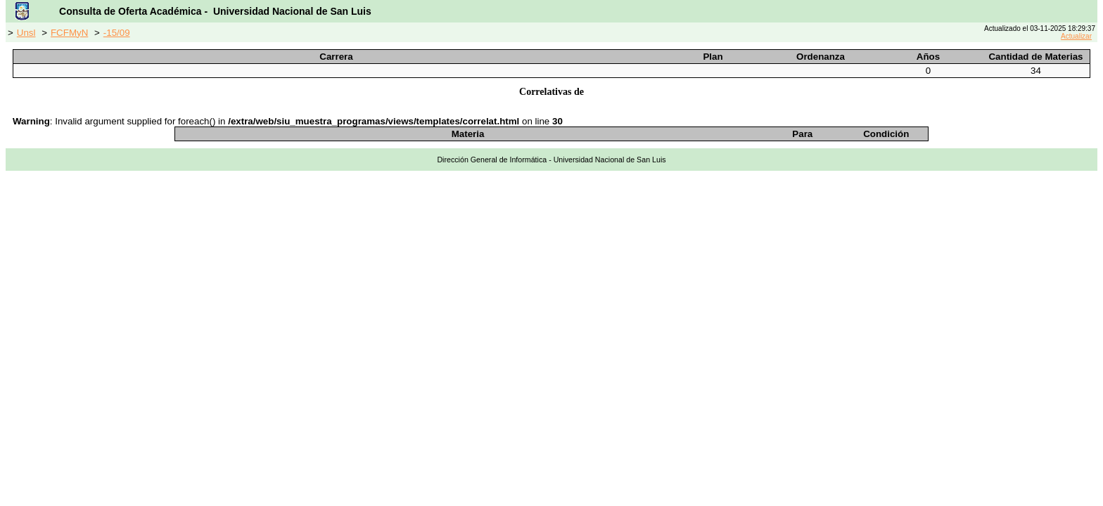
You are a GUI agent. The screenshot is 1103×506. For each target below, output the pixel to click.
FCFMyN (69, 32)
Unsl (26, 32)
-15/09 (116, 32)
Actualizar (1076, 36)
